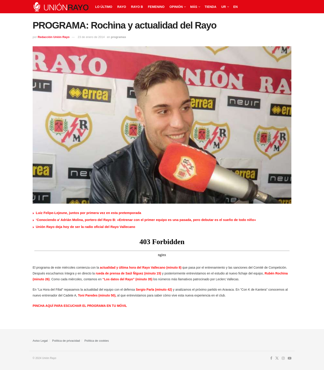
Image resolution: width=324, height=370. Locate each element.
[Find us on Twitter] (277, 358)
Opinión (176, 7)
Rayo (121, 7)
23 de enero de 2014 (91, 37)
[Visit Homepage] (61, 6)
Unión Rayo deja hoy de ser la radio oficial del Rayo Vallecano (85, 227)
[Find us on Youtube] (289, 358)
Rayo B (137, 7)
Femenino (156, 7)
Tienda (210, 7)
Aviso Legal (40, 340)
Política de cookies (96, 340)
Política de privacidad (66, 340)
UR (223, 7)
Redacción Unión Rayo (54, 37)
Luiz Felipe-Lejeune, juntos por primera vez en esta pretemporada (88, 213)
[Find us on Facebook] (271, 358)
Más (193, 7)
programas (118, 37)
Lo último (103, 7)
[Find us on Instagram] (283, 358)
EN (235, 7)
